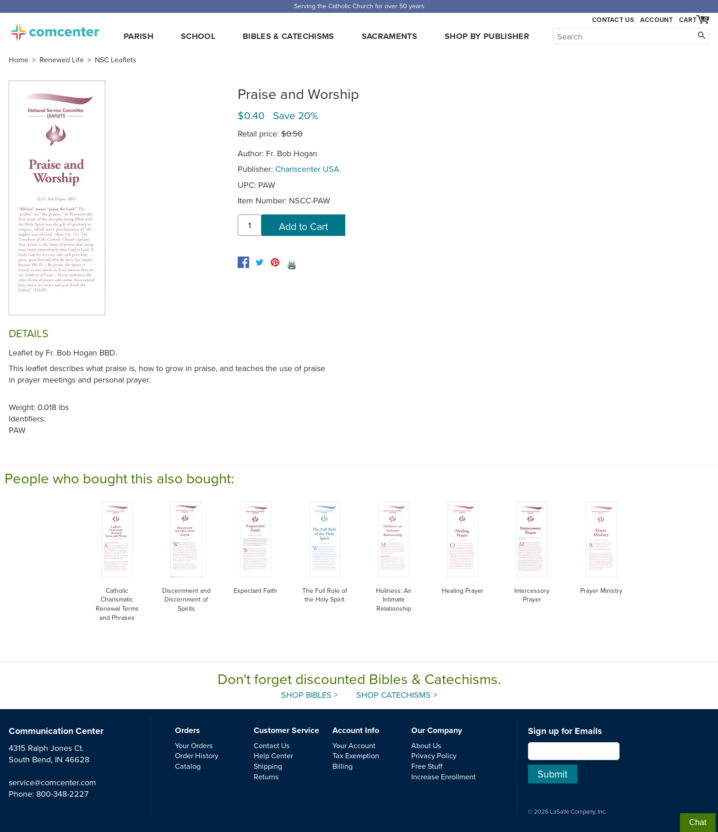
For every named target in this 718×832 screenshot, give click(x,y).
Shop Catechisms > (396, 695)
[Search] (631, 36)
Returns (266, 777)
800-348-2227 (62, 793)
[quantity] (249, 225)
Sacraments (390, 36)
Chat (698, 822)
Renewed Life (61, 60)
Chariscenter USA (307, 169)
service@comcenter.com (52, 782)
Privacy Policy (434, 755)
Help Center (273, 755)
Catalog (188, 766)
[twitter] (259, 262)
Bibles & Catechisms (288, 36)
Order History (196, 755)
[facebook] (243, 262)
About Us (426, 745)
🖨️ (292, 264)
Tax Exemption (355, 755)
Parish (138, 36)
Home (18, 60)
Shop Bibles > (309, 695)
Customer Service (286, 730)
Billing (342, 766)
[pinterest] (275, 262)
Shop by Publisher (487, 36)
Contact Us (613, 20)
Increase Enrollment (443, 777)
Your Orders (194, 745)
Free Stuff (426, 766)
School (198, 36)
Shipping (268, 766)
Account (656, 19)
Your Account (353, 745)
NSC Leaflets (115, 60)
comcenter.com (54, 29)
